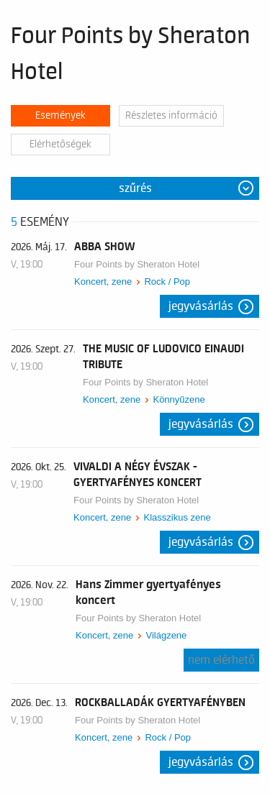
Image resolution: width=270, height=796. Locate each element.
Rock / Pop (167, 281)
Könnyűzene (178, 399)
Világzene (165, 635)
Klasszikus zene (176, 517)
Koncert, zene (103, 281)
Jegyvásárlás (200, 306)
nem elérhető (221, 660)
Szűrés (135, 188)
